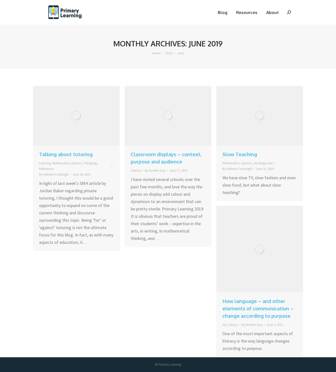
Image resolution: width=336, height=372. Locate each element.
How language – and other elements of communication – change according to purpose (257, 308)
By (54, 174)
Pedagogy (90, 163)
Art (224, 325)
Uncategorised (263, 163)
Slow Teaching (239, 154)
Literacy (136, 170)
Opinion (76, 163)
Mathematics (60, 163)
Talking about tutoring (66, 154)
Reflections (46, 169)
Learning (45, 163)
